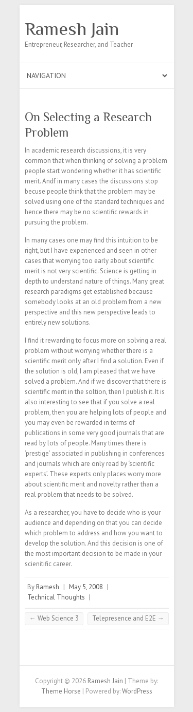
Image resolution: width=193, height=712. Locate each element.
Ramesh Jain (72, 28)
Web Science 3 (54, 618)
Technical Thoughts (56, 597)
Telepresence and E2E (128, 618)
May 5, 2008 (86, 587)
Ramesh (47, 587)
